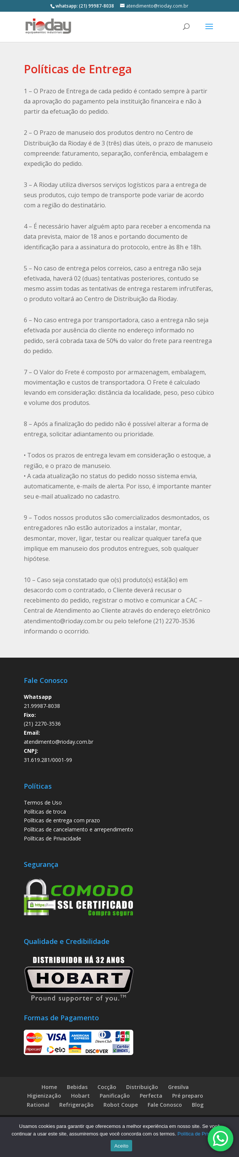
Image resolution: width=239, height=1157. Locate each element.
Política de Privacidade (202, 1134)
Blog (198, 1104)
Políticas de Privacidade (52, 838)
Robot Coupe (120, 1104)
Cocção (106, 1087)
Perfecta (151, 1095)
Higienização (44, 1095)
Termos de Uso (43, 802)
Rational (38, 1104)
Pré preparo (187, 1095)
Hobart (80, 1095)
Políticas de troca (45, 811)
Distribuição (142, 1087)
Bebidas (77, 1087)
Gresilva (178, 1087)
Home (49, 1087)
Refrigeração (76, 1104)
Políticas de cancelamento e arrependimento (78, 829)
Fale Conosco (165, 1104)
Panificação (115, 1095)
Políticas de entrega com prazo (62, 820)
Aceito (121, 1146)
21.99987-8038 (42, 705)
